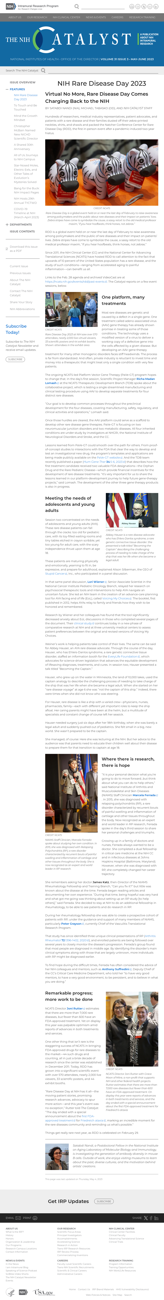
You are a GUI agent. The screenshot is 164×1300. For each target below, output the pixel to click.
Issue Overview (23, 82)
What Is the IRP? (15, 1231)
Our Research (37, 17)
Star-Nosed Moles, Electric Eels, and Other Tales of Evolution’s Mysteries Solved (26, 174)
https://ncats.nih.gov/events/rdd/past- (76, 281)
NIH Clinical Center (66, 17)
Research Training (142, 17)
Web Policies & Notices (98, 1295)
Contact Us (84, 1289)
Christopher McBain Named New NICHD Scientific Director (26, 132)
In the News (12, 1264)
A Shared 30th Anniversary (23, 147)
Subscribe (15, 359)
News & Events (96, 17)
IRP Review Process (68, 1251)
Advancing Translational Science (126, 1238)
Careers (117, 17)
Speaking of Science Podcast (21, 1270)
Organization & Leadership (20, 1241)
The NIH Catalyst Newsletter (21, 1277)
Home (72, 1289)
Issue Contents (22, 231)
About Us (15, 17)
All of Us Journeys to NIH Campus (26, 157)
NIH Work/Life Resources (122, 1270)
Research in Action (67, 1245)
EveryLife (124, 656)
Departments (21, 224)
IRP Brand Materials (103, 1289)
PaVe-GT (109, 457)
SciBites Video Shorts (17, 1274)
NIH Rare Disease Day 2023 (26, 97)
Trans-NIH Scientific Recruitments (75, 1267)
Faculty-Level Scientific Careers (74, 1264)
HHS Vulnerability (132, 1289)
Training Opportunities (121, 1267)
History (9, 1235)
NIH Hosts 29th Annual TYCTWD (25, 200)
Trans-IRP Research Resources (73, 1248)
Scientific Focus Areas (69, 1231)
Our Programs (13, 1245)
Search (128, 1295)
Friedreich (93, 1120)
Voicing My (116, 598)
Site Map (117, 1295)
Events (9, 1280)
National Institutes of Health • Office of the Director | (82, 59)
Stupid (56, 573)
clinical (84, 623)
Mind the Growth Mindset (25, 118)
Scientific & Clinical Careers (72, 1270)
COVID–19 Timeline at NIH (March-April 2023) (26, 213)
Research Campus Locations (21, 1248)
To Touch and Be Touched (25, 107)
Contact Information (17, 1251)
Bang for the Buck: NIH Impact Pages (26, 190)
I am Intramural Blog (17, 1267)
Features (17, 89)
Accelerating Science (68, 1241)
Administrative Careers (69, 1274)
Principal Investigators (69, 1235)
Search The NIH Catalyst (22, 70)
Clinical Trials (116, 1241)
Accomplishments (67, 1238)
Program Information (120, 1264)
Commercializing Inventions (72, 1255)
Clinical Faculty (117, 1235)
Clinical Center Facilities (122, 1231)
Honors (10, 1238)
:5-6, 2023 (104, 462)
